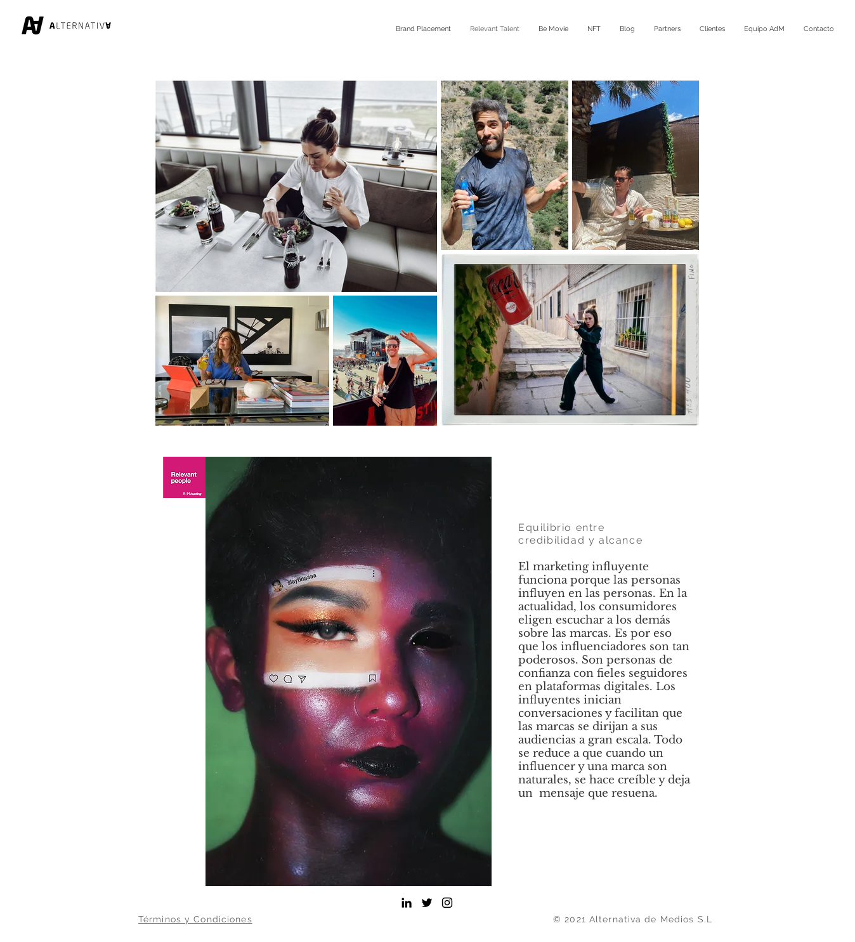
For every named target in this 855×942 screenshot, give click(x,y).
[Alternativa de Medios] (427, 903)
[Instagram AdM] (447, 903)
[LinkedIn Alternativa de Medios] (407, 903)
